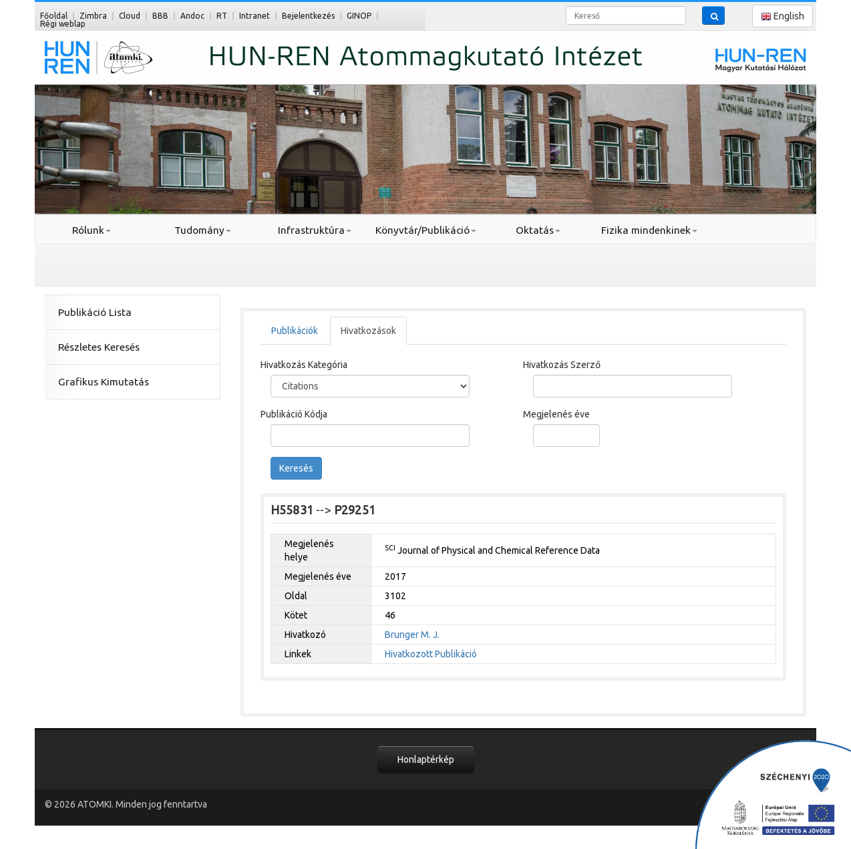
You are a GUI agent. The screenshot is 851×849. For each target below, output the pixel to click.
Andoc (192, 15)
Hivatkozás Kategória (304, 364)
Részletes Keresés (99, 347)
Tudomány (202, 230)
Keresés (296, 468)
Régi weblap (63, 23)
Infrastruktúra (314, 230)
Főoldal (53, 15)
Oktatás (538, 230)
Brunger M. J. (412, 634)
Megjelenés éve (556, 414)
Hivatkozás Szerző (562, 364)
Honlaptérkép (425, 759)
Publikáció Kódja (294, 414)
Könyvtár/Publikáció (425, 230)
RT (221, 15)
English (782, 16)
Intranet (254, 15)
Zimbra (93, 15)
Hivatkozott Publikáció (431, 654)
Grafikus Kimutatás (103, 381)
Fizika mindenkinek (649, 230)
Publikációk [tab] (294, 330)
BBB (160, 15)
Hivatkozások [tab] (368, 330)
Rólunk (91, 230)
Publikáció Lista (95, 312)
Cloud (129, 15)
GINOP (359, 15)
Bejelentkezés (308, 15)
